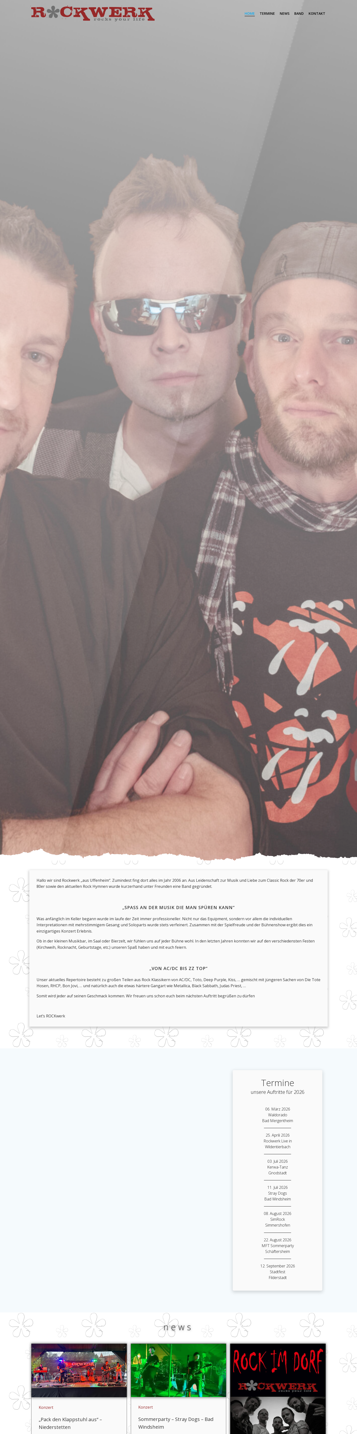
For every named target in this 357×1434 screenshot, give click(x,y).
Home (250, 13)
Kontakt (317, 13)
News (284, 13)
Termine (267, 13)
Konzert (46, 1407)
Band (299, 13)
